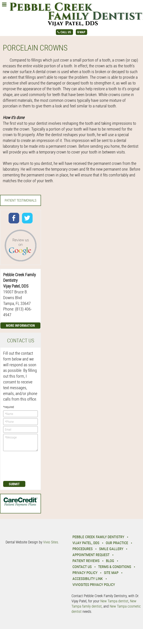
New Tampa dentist (114, 600)
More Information (20, 325)
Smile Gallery (111, 548)
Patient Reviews (85, 560)
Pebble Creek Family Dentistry (98, 536)
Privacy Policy (84, 572)
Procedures (82, 548)
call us (66, 32)
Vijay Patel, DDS (85, 542)
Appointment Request (90, 554)
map (82, 32)
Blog (110, 560)
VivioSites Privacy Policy (93, 584)
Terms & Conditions (114, 566)
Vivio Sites (50, 542)
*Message (20, 442)
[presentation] (18, 465)
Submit (14, 484)
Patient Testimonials (20, 200)
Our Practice (117, 542)
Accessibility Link (87, 578)
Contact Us (82, 566)
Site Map (111, 572)
